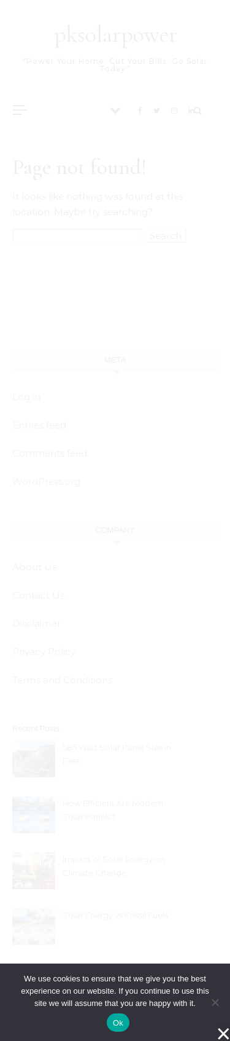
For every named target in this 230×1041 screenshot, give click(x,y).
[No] (215, 1002)
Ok (118, 1022)
